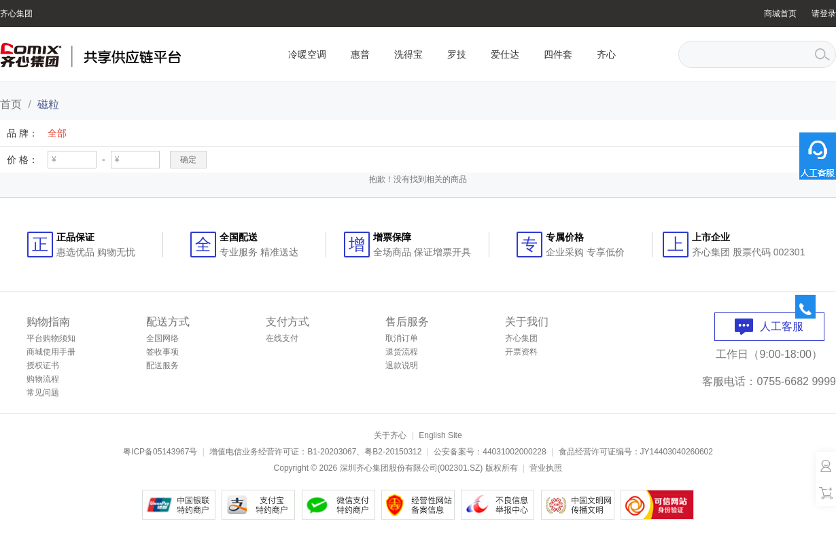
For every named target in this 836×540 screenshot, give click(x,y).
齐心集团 (16, 13)
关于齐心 (390, 435)
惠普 (360, 54)
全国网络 (162, 338)
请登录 (824, 13)
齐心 (606, 54)
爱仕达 (505, 54)
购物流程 (43, 379)
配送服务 (162, 365)
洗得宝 (408, 54)
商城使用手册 (51, 352)
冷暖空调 (307, 54)
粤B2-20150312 (392, 451)
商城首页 (780, 13)
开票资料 (521, 352)
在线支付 (282, 338)
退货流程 (401, 352)
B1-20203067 (331, 451)
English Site (440, 435)
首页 (11, 104)
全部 (57, 133)
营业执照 (545, 468)
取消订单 (401, 338)
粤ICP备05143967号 (160, 451)
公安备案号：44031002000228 (490, 451)
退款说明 (401, 365)
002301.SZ (460, 468)
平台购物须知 (51, 338)
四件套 (558, 54)
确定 (188, 159)
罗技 (456, 54)
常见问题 (43, 392)
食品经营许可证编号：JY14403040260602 (636, 451)
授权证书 (43, 365)
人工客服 (769, 326)
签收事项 (162, 352)
